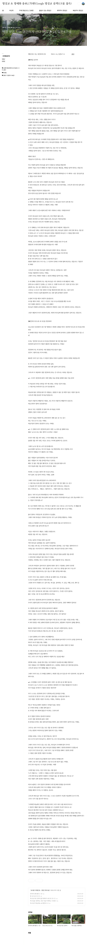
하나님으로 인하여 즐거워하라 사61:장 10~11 (43, 898)
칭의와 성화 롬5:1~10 (36, 894)
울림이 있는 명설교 (45, 10)
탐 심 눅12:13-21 (35, 896)
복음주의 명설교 (78, 10)
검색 (79, 3)
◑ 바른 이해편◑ (35, 890)
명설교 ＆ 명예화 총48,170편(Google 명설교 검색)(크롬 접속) (37, 3)
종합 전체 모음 (45, 890)
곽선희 (11, 10)
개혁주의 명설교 (62, 10)
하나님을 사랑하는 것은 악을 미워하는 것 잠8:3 (43, 901)
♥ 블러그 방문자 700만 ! (8, 75)
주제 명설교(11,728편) (26, 10)
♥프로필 (4, 73)
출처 (73, 54)
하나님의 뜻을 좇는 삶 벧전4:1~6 (39, 903)
